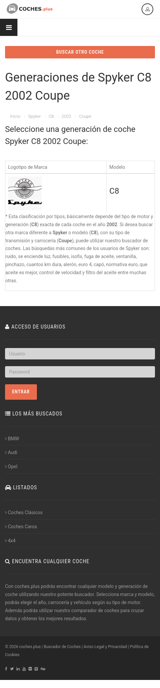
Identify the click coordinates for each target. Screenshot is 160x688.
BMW (12, 438)
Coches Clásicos (24, 512)
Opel (11, 466)
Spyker (34, 116)
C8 (51, 116)
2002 (66, 116)
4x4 (10, 540)
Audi (11, 452)
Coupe (85, 116)
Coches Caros (21, 526)
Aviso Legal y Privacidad (105, 646)
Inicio (15, 116)
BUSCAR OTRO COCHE (80, 52)
